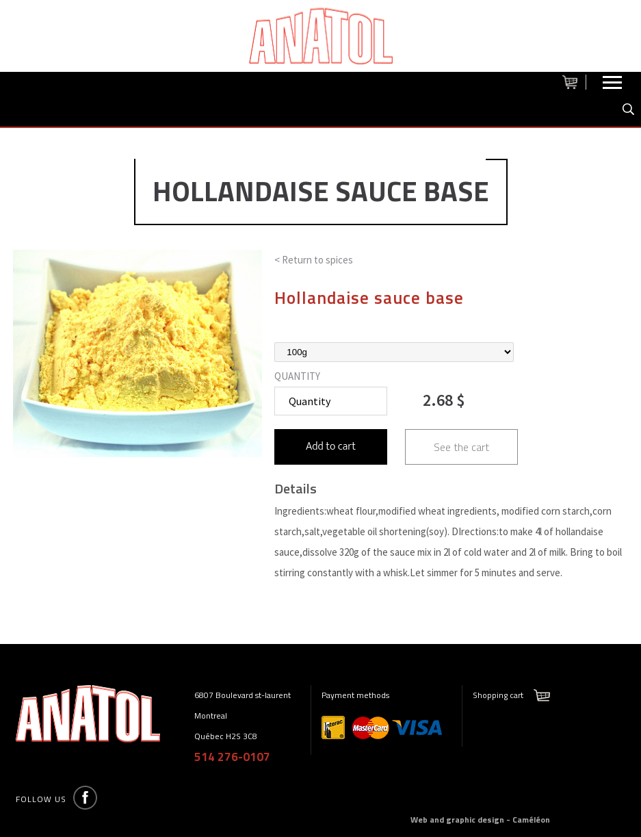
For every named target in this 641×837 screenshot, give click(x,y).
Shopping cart (498, 694)
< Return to (313, 259)
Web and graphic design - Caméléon (480, 819)
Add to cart (331, 446)
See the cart (461, 447)
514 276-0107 (232, 757)
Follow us (41, 799)
